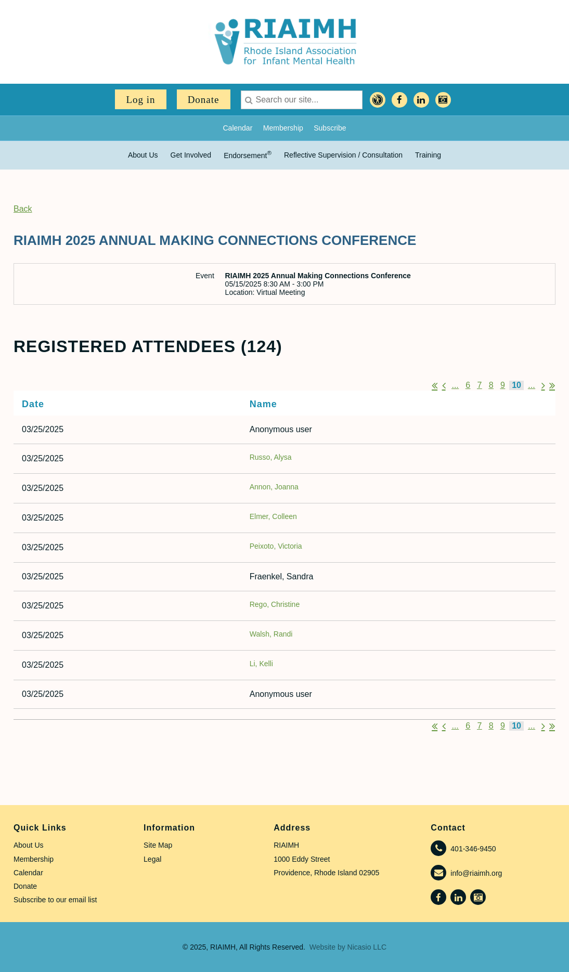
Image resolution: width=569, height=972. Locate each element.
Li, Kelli (261, 663)
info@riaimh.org (476, 873)
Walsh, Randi (271, 634)
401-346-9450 (473, 849)
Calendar (237, 128)
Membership (283, 128)
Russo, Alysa (271, 457)
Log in (140, 99)
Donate (203, 99)
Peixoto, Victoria (276, 546)
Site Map (158, 845)
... (455, 385)
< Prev (444, 385)
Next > (543, 385)
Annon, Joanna (274, 487)
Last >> (552, 385)
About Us (29, 845)
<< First (434, 385)
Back (23, 208)
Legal (152, 859)
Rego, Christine (275, 604)
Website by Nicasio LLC (347, 947)
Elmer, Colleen (273, 516)
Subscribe (330, 128)
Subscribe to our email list (55, 900)
